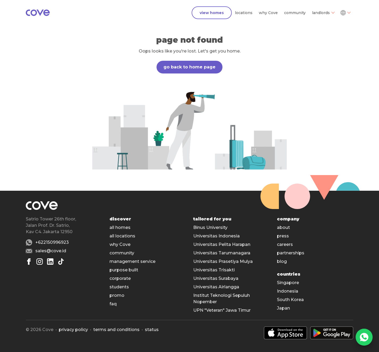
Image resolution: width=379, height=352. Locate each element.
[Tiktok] (61, 261)
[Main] (38, 13)
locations (243, 12)
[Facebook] (29, 261)
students (119, 286)
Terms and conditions (116, 329)
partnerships (290, 252)
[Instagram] (39, 261)
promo (117, 295)
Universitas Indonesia (216, 235)
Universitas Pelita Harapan (221, 244)
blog (282, 261)
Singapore (288, 282)
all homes (120, 227)
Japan (283, 308)
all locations (122, 235)
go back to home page (189, 66)
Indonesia (287, 291)
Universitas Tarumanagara (221, 252)
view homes (212, 12)
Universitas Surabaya (215, 278)
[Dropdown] (345, 12)
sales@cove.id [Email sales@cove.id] (50, 250)
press (283, 235)
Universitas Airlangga (216, 286)
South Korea (290, 299)
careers (285, 244)
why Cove (268, 12)
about (283, 227)
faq (113, 303)
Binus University (210, 227)
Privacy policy (73, 329)
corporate (120, 278)
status (152, 329)
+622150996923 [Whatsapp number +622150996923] (52, 242)
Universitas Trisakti (214, 269)
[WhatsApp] (364, 337)
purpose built (124, 269)
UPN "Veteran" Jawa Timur (222, 310)
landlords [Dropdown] (323, 12)
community (295, 12)
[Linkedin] (50, 261)
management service (132, 261)
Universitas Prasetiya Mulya (223, 261)
